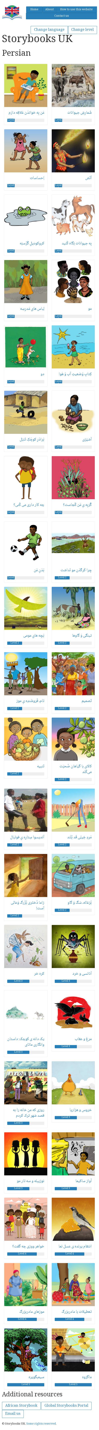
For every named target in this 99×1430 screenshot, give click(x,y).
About (49, 9)
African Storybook (21, 1406)
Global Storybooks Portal (66, 1406)
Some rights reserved (41, 1424)
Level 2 (62, 577)
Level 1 (11, 120)
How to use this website (76, 9)
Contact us (61, 16)
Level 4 (22, 1254)
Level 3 (18, 981)
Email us (13, 1414)
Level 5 (26, 1384)
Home (34, 9)
